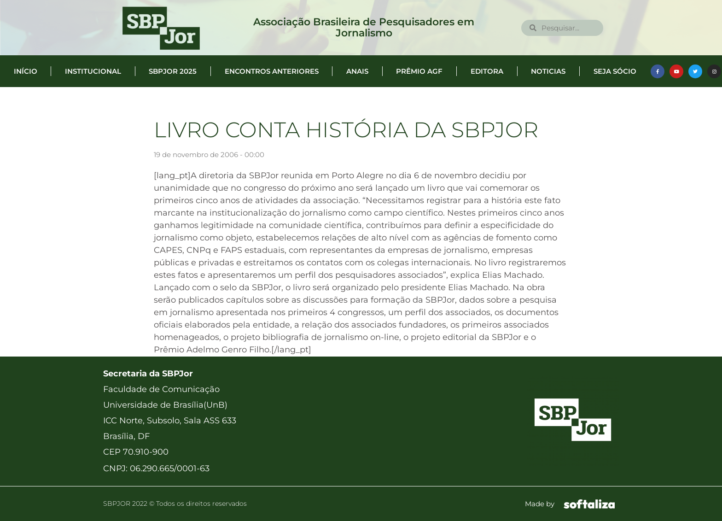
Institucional (93, 71)
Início (25, 71)
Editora (487, 71)
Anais (357, 71)
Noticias (548, 71)
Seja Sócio (615, 71)
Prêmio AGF (419, 71)
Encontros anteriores (272, 71)
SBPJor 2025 (173, 71)
